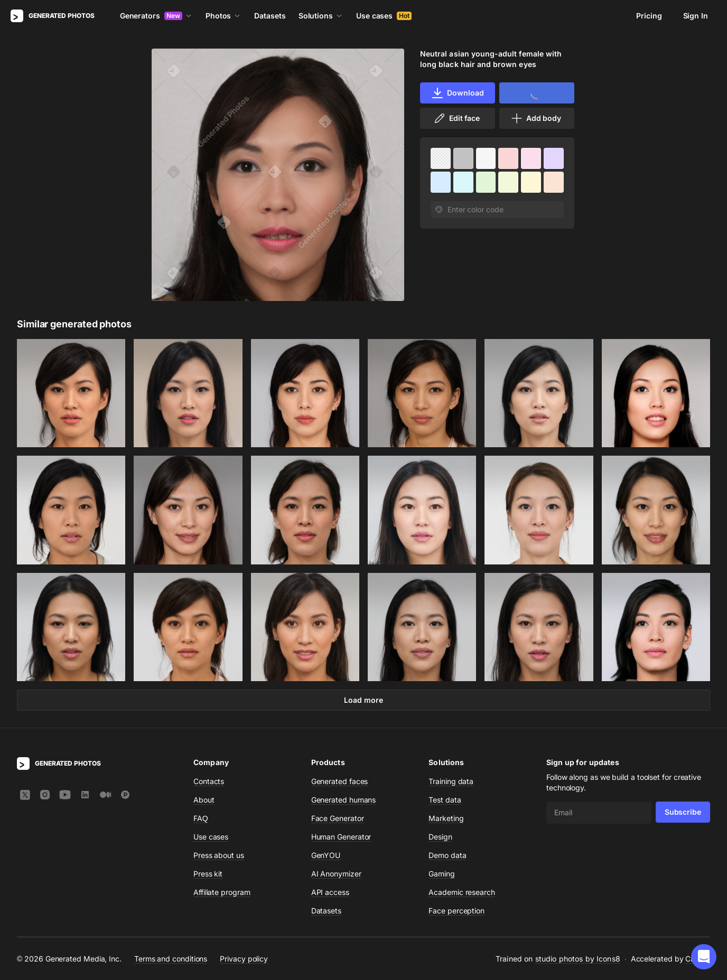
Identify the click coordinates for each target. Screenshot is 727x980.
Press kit (207, 873)
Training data (450, 781)
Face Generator (337, 818)
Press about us (218, 855)
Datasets (269, 15)
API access (330, 892)
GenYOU (326, 855)
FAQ (200, 818)
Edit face (456, 118)
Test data (444, 799)
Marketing (445, 818)
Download (457, 93)
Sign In (695, 15)
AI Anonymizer (336, 873)
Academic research (461, 892)
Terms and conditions (170, 958)
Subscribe (683, 811)
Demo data (447, 855)
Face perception (456, 910)
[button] (703, 956)
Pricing (648, 15)
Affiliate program (221, 892)
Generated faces (339, 781)
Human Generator (341, 836)
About (204, 799)
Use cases (384, 15)
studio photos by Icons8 (577, 958)
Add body (535, 118)
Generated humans (343, 799)
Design (440, 836)
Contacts (208, 781)
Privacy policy (244, 958)
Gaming (441, 873)
